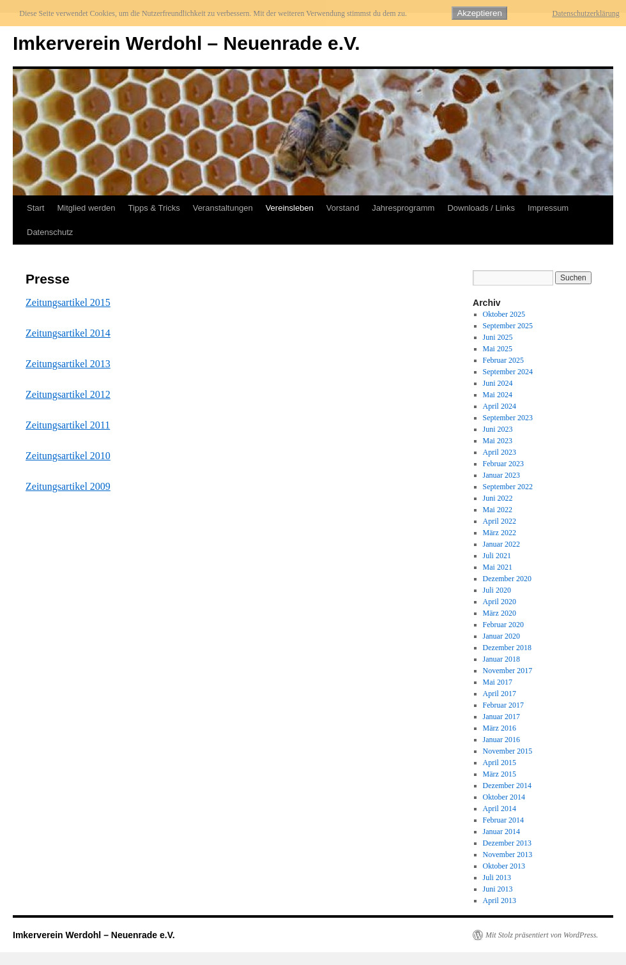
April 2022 (499, 521)
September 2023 (508, 417)
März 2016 (499, 728)
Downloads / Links (481, 208)
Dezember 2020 (507, 578)
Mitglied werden (86, 208)
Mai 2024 (497, 394)
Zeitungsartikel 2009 (68, 486)
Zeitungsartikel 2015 (68, 302)
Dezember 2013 (507, 843)
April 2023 (499, 452)
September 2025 (508, 325)
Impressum (548, 208)
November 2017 (508, 670)
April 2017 (499, 693)
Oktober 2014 (504, 797)
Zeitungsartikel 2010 (68, 455)
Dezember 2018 (507, 647)
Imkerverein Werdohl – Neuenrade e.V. (186, 43)
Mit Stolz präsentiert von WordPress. (541, 935)
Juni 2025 (498, 337)
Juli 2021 (497, 555)
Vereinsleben (290, 208)
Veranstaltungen (223, 208)
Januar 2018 (501, 659)
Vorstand (342, 208)
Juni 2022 (498, 498)
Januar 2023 (501, 475)
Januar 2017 (501, 716)
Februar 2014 (503, 820)
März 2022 (499, 532)
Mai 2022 (497, 509)
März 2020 (499, 613)
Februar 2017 (503, 705)
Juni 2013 (498, 889)
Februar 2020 (503, 624)
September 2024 (508, 371)
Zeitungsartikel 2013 (68, 363)
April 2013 (499, 900)
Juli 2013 (497, 877)
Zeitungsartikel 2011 (68, 425)
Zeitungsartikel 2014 (68, 333)
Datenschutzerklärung (585, 13)
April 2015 (499, 762)
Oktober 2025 (504, 314)
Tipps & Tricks (154, 208)
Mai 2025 (497, 348)
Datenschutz (50, 232)
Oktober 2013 (504, 866)
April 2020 (499, 601)
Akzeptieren (479, 13)
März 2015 (499, 774)
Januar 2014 (501, 831)
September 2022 (508, 486)
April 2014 (499, 808)
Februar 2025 (503, 360)
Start (35, 208)
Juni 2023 (498, 429)
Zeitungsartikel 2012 (68, 394)
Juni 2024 (498, 383)
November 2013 (508, 854)
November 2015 (508, 751)
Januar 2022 (501, 544)
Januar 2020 (501, 636)
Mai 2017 (497, 682)
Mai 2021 (497, 567)
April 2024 (499, 406)
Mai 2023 (497, 440)
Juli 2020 (497, 590)
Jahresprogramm (403, 208)
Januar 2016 (501, 739)
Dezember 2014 (507, 785)
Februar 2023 (503, 463)
